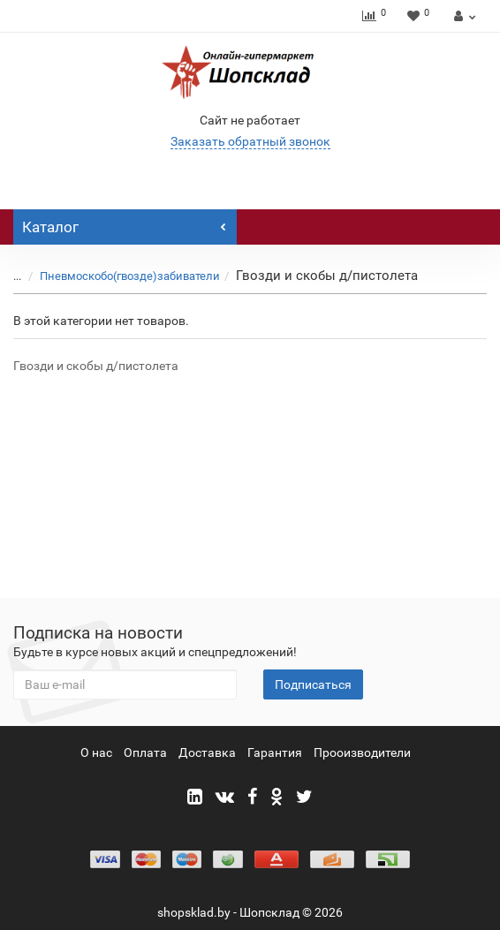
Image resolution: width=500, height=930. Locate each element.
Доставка (207, 752)
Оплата (145, 752)
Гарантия (274, 752)
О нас (96, 752)
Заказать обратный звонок (250, 141)
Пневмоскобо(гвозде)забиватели (130, 276)
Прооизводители (362, 752)
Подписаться (313, 684)
